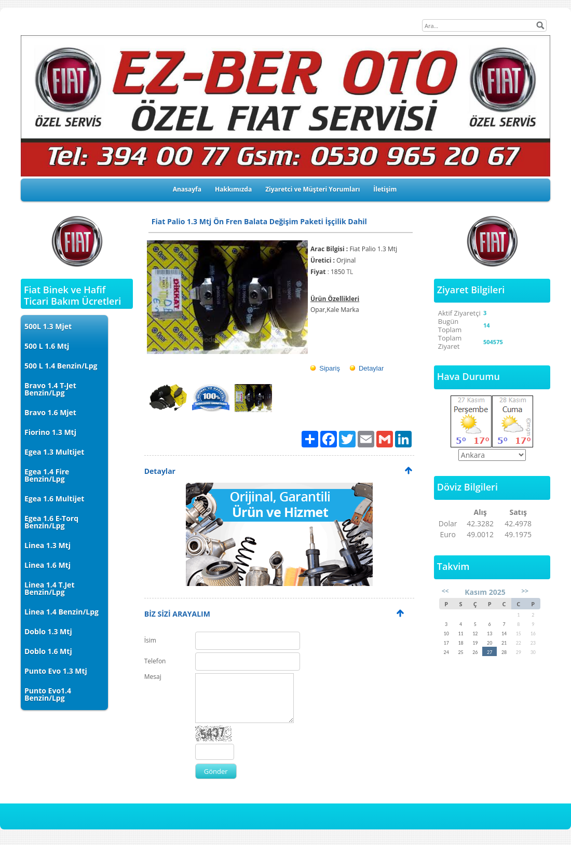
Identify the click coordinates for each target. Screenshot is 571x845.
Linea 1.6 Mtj (47, 565)
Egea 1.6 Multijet (54, 498)
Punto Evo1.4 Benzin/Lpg (47, 694)
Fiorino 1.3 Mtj (50, 432)
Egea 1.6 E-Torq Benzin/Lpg (51, 521)
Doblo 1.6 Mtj (48, 651)
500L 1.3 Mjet (48, 326)
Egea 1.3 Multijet (54, 452)
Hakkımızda (233, 189)
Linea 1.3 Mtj (47, 545)
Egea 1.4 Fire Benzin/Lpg (46, 475)
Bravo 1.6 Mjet (50, 412)
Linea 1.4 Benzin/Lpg (61, 612)
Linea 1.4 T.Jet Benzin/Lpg (49, 588)
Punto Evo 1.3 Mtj (55, 671)
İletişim (385, 189)
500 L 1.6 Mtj (46, 346)
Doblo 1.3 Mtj (48, 631)
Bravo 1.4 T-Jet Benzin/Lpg (50, 389)
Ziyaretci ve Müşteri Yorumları (312, 189)
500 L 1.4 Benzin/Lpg (60, 366)
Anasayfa (187, 189)
